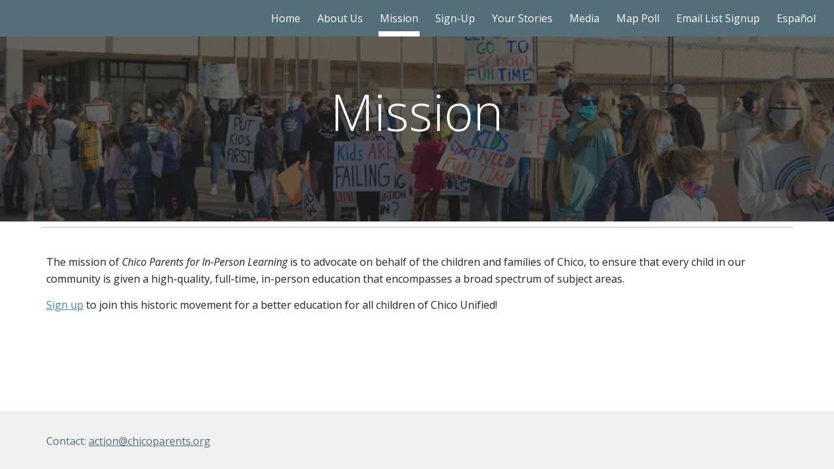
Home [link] (285, 18)
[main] (417, 111)
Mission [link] (399, 18)
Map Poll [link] (637, 18)
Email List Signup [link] (718, 18)
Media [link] (584, 18)
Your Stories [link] (522, 18)
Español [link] (796, 18)
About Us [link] (340, 18)
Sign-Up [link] (455, 18)
